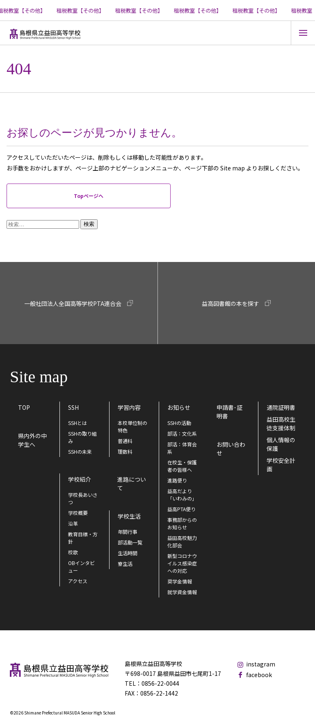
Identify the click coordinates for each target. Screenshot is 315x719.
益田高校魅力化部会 (182, 541)
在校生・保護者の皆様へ (182, 466)
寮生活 (125, 563)
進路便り (177, 480)
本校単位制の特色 (132, 426)
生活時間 (127, 552)
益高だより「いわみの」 (182, 494)
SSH (73, 407)
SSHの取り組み (82, 437)
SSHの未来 (80, 451)
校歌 (73, 552)
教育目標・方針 (83, 538)
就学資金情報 (182, 591)
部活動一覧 (130, 542)
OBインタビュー (81, 566)
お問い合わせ (231, 448)
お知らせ (178, 407)
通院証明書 (281, 407)
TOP (24, 407)
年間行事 (127, 531)
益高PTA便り (181, 508)
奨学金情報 (179, 581)
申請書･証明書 (229, 411)
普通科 (125, 440)
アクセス (77, 580)
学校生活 (129, 516)
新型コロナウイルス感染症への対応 (182, 563)
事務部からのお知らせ (182, 523)
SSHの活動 (179, 422)
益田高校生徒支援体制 (281, 423)
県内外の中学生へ (32, 440)
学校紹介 (79, 479)
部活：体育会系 (182, 448)
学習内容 (129, 407)
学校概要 (78, 512)
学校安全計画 (281, 464)
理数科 (125, 451)
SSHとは (77, 422)
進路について (131, 483)
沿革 (73, 523)
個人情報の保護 (281, 444)
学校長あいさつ (83, 498)
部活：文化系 (182, 433)
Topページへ (88, 195)
